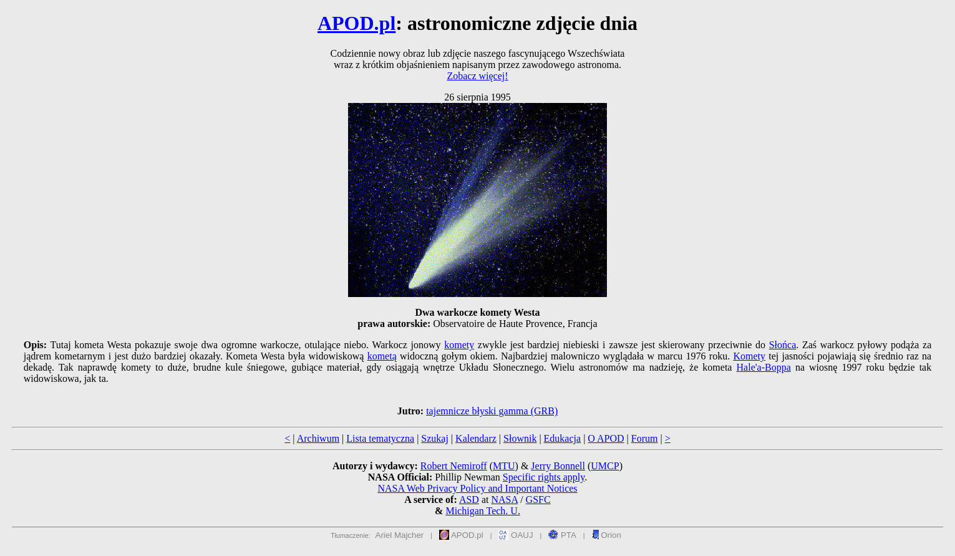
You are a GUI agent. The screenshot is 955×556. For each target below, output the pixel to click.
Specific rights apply (543, 477)
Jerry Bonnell (558, 466)
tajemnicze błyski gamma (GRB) (492, 411)
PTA (562, 535)
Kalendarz (476, 438)
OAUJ (515, 535)
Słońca (783, 344)
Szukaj (434, 438)
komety (459, 344)
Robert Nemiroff (453, 466)
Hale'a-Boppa (764, 367)
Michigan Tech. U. (482, 510)
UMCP (605, 466)
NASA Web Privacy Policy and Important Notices (477, 488)
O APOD (606, 438)
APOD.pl (356, 23)
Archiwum (318, 438)
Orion (606, 535)
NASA (504, 499)
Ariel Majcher (400, 535)
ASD (469, 499)
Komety (749, 356)
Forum (644, 438)
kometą (382, 356)
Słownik (519, 438)
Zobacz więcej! (477, 76)
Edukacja (562, 438)
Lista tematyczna (380, 438)
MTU (504, 466)
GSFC (538, 499)
